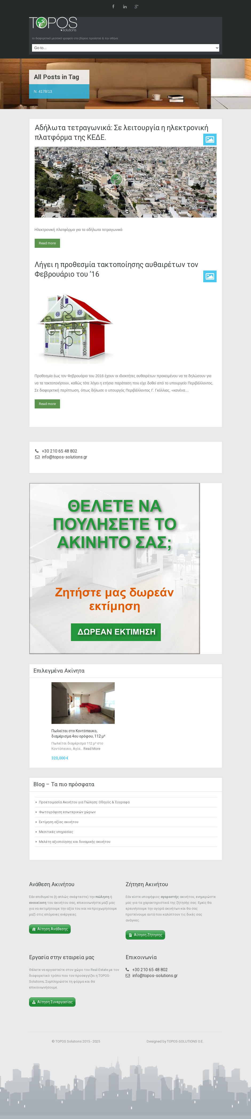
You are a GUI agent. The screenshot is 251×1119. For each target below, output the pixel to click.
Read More (91, 749)
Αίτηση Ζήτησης (148, 935)
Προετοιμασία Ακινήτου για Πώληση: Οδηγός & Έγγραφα (84, 802)
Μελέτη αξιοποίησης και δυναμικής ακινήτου (74, 842)
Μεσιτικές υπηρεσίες (56, 832)
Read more (47, 243)
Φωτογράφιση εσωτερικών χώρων (67, 812)
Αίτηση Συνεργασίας (55, 1002)
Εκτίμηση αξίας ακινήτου (58, 822)
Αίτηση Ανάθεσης (52, 929)
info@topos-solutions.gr (64, 457)
